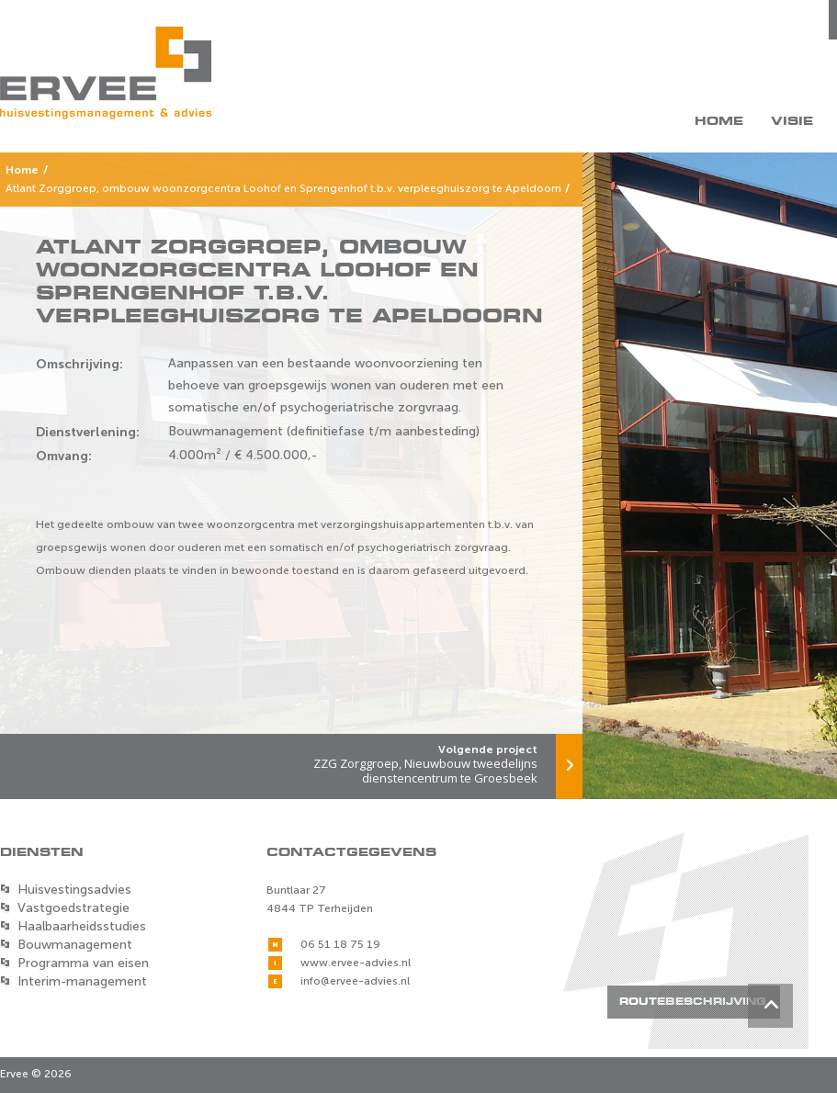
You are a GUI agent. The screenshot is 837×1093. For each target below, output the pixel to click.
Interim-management (82, 981)
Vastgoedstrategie (73, 908)
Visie (792, 121)
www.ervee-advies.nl (355, 962)
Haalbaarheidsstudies (81, 926)
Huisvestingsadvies (74, 889)
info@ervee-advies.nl (355, 981)
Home (719, 121)
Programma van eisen (83, 963)
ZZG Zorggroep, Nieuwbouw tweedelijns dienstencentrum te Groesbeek (437, 760)
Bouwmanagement (74, 944)
